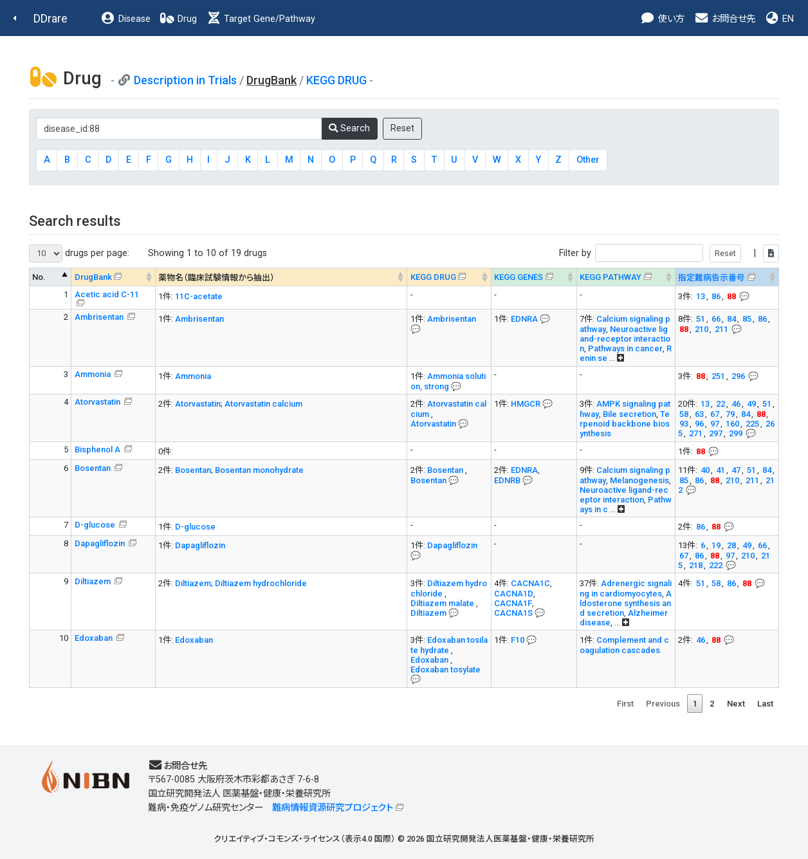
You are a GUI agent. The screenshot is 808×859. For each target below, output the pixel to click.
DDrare (50, 18)
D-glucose (96, 525)
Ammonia (94, 374)
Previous (663, 703)
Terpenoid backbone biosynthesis (625, 423)
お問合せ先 (724, 19)
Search (349, 128)
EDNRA (524, 319)
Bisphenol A (98, 449)
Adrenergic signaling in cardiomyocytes (626, 588)
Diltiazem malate (443, 603)
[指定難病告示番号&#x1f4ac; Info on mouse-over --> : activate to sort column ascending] (726, 277)
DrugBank (93, 277)
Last (765, 703)
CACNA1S (513, 613)
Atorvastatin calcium (263, 404)
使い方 (662, 19)
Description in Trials (185, 80)
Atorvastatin (98, 402)
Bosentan (94, 468)
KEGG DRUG (336, 80)
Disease (125, 19)
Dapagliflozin (101, 543)
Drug (178, 19)
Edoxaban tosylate (445, 669)
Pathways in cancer (625, 348)
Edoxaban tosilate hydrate (449, 645)
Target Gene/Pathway (260, 19)
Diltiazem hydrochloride (261, 583)
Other (588, 159)
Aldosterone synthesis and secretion (626, 603)
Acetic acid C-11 (107, 294)
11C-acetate (199, 296)
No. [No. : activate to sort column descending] (39, 277)
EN (779, 19)
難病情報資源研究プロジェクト (332, 807)
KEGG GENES (518, 277)
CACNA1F (513, 603)
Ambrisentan (100, 317)
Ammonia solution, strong (448, 381)
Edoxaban (95, 638)
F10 (517, 640)
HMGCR (525, 404)
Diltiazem (94, 581)
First (625, 703)
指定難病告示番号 (711, 277)
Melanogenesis (639, 480)
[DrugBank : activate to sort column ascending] (113, 277)
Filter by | (669, 253)
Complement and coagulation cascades (624, 645)
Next (736, 703)
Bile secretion (629, 414)
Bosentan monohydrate (259, 470)
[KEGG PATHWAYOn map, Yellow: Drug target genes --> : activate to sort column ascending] (625, 277)
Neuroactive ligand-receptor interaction (625, 338)
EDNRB (507, 480)
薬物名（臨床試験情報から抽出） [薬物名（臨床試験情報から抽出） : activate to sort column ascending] (216, 277)
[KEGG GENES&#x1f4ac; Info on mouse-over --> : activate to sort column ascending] (533, 277)
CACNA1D (513, 593)
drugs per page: (79, 254)
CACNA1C (530, 583)
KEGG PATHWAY (610, 277)
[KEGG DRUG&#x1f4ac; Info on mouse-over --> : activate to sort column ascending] (449, 277)
